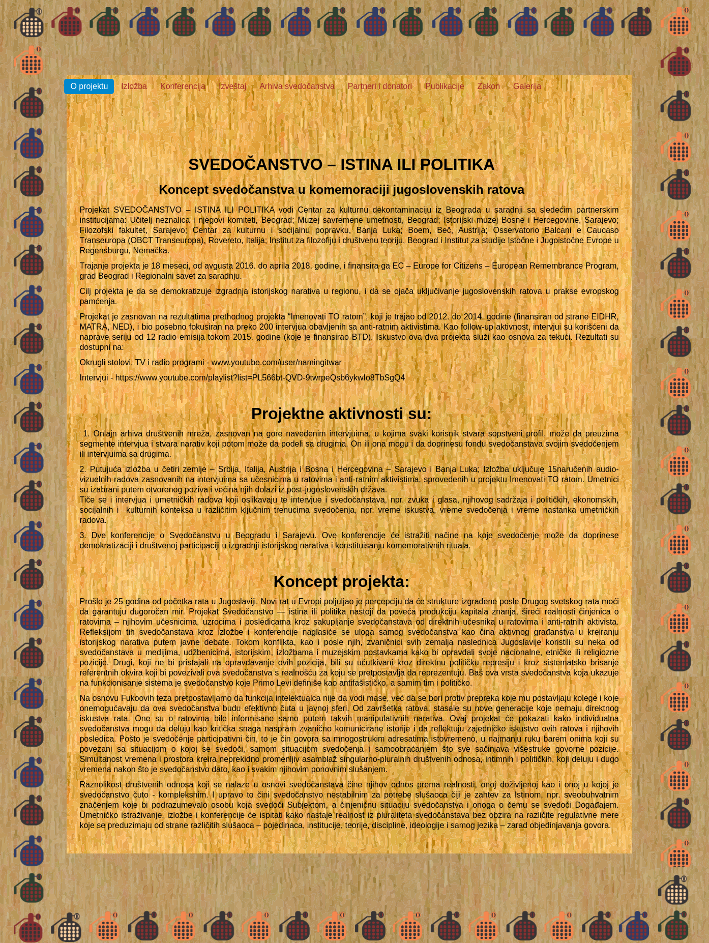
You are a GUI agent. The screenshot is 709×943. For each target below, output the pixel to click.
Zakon (489, 86)
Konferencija (182, 86)
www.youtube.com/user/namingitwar (277, 362)
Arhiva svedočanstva (297, 86)
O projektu (89, 86)
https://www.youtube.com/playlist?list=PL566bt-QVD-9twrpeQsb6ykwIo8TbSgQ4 (260, 377)
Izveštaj (232, 86)
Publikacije (444, 86)
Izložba (134, 86)
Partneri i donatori (380, 86)
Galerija (527, 86)
